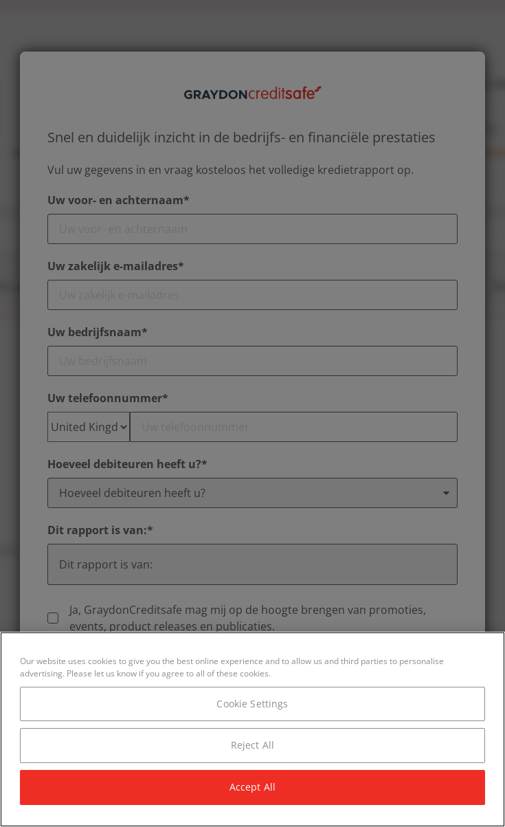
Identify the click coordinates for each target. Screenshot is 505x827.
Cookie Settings (252, 703)
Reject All (252, 744)
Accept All (252, 786)
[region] (252, 729)
